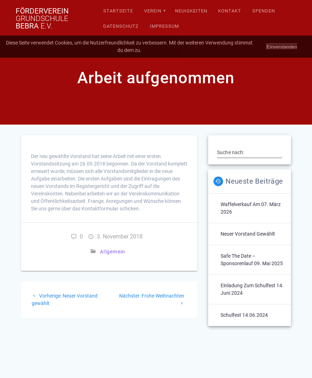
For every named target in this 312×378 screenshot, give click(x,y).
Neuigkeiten (191, 11)
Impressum (164, 26)
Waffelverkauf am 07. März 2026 (251, 208)
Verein (153, 11)
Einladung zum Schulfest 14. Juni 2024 (252, 289)
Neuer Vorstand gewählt (248, 234)
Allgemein (112, 251)
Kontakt (229, 11)
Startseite (118, 11)
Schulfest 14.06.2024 (244, 315)
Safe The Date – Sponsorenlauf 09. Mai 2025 (252, 259)
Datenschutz (121, 26)
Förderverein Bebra (42, 18)
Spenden (263, 11)
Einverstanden (282, 46)
